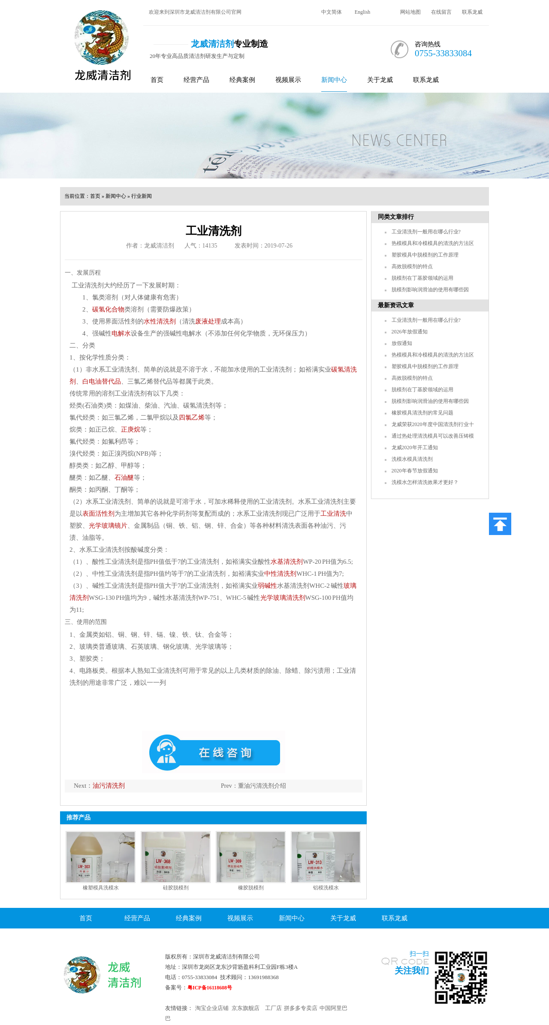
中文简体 (331, 12)
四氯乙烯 (192, 417)
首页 (157, 79)
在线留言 (441, 12)
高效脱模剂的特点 (412, 266)
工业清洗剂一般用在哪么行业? (426, 232)
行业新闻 (141, 196)
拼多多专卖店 (300, 1008)
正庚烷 (130, 429)
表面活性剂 (98, 513)
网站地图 (410, 12)
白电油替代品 (101, 381)
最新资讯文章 (396, 305)
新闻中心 (334, 79)
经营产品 (196, 79)
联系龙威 (472, 12)
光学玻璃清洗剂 (282, 597)
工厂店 (273, 1008)
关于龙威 (380, 79)
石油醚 (124, 477)
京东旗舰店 (245, 1008)
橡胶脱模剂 (251, 888)
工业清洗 (333, 513)
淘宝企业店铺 (212, 1008)
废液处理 (208, 321)
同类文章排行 (396, 217)
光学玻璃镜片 (108, 525)
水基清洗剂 (287, 561)
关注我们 (412, 970)
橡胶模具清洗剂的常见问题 (422, 413)
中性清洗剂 (280, 573)
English (363, 12)
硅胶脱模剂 (176, 888)
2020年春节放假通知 (415, 471)
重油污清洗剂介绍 (262, 786)
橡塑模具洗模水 (101, 888)
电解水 (121, 333)
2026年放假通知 (410, 332)
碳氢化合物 (108, 309)
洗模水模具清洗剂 (412, 459)
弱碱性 (267, 585)
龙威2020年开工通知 (415, 447)
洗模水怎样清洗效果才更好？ (425, 482)
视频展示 (288, 79)
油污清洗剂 (109, 785)
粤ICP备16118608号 (209, 988)
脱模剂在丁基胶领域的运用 (422, 278)
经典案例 (242, 79)
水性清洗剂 (160, 321)
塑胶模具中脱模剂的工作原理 (425, 255)
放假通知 (402, 343)
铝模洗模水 (326, 888)
